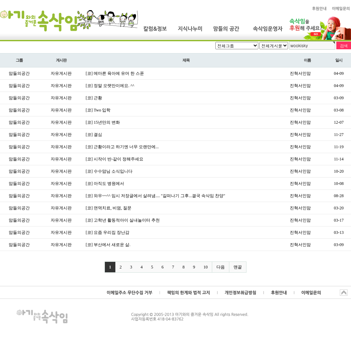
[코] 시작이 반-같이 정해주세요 (114, 159)
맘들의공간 (19, 73)
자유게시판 (61, 73)
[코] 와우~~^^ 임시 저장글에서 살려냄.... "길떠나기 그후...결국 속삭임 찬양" (155, 195)
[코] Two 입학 (98, 110)
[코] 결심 (94, 134)
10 (205, 267)
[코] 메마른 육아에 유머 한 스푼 (115, 73)
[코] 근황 (94, 97)
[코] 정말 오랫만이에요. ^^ (110, 85)
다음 (220, 267)
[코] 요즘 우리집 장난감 (107, 232)
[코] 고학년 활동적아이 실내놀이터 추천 (123, 220)
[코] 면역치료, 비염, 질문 (108, 208)
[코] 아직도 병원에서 (105, 183)
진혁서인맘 (300, 73)
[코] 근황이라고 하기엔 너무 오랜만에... (122, 146)
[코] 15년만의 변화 (103, 122)
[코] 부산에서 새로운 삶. (108, 244)
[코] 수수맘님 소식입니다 (109, 171)
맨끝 (238, 267)
